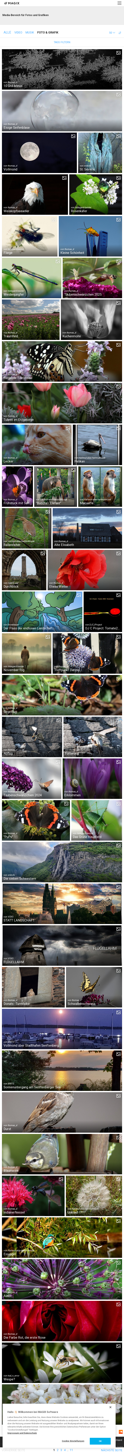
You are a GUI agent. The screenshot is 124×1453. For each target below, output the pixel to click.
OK (100, 1441)
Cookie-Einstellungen (73, 1441)
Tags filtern (62, 42)
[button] (112, 32)
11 (71, 1450)
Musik (30, 32)
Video (18, 32)
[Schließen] (110, 1407)
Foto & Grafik (47, 32)
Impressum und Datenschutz (22, 1433)
